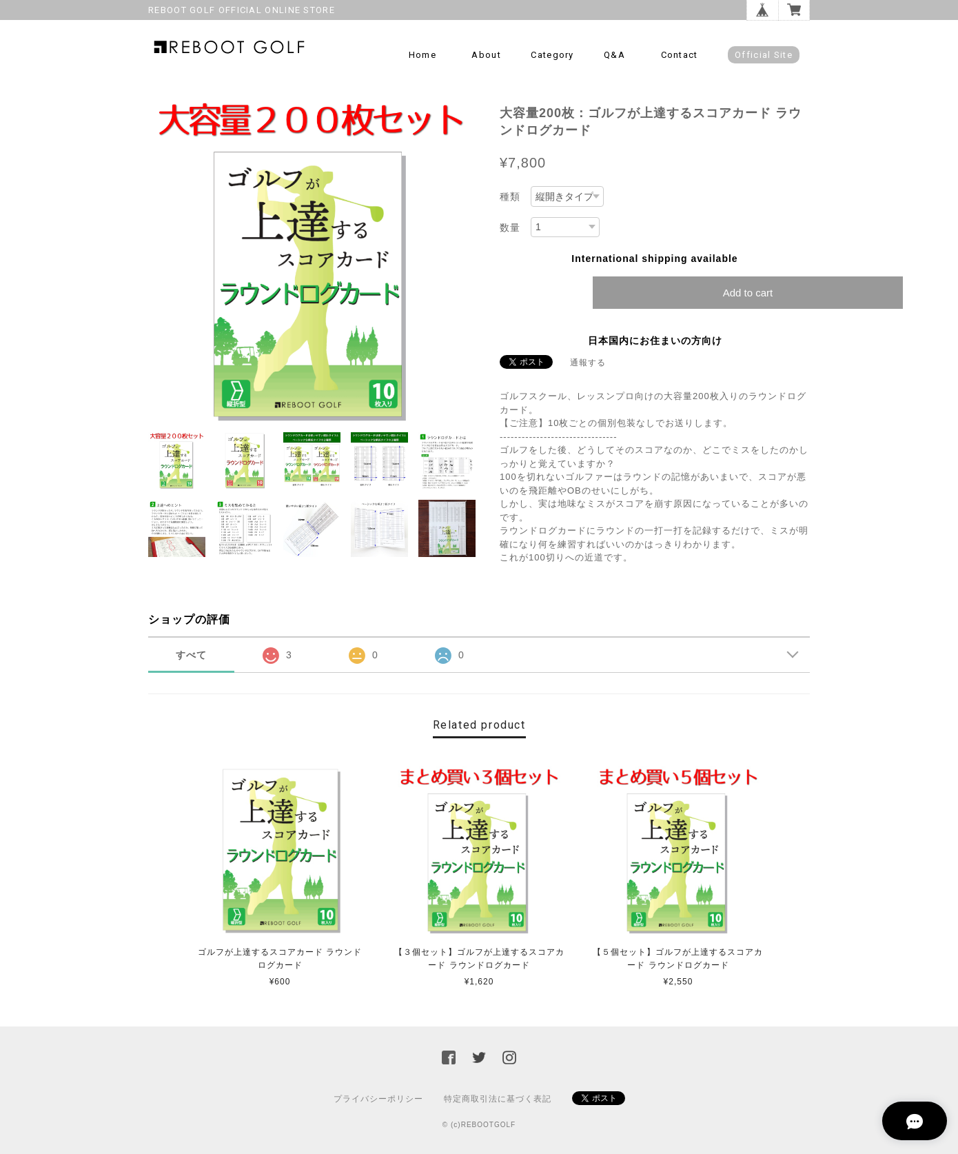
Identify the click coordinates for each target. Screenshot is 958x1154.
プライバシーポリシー (378, 1099)
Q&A (614, 55)
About (486, 55)
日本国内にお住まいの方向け (655, 340)
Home (422, 55)
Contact (679, 55)
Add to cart (748, 292)
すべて (191, 654)
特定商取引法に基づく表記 (497, 1099)
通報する (588, 362)
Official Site (764, 55)
